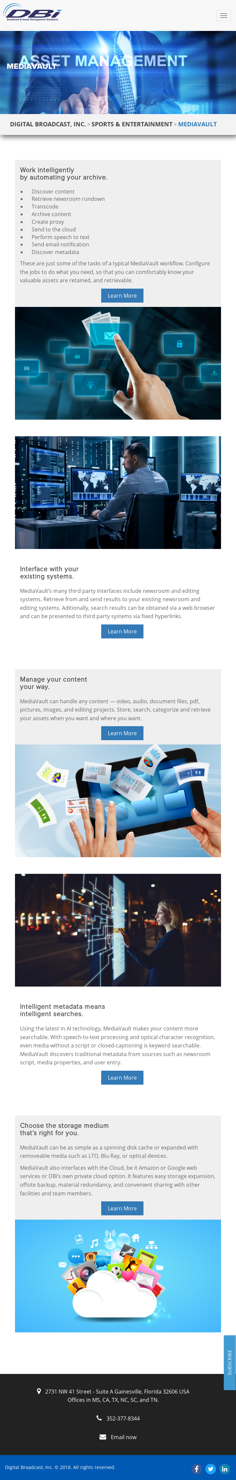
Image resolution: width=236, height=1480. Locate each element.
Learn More (122, 295)
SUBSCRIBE (229, 1363)
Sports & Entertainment (132, 124)
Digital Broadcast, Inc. (48, 124)
